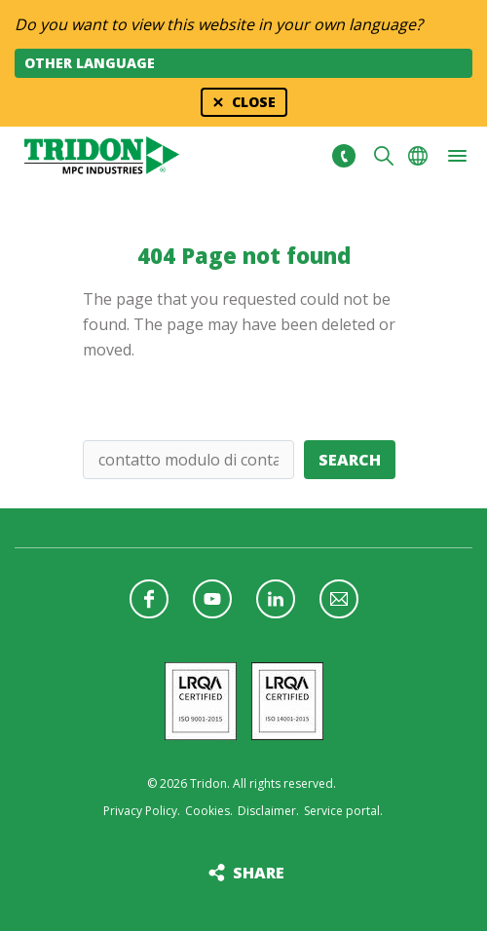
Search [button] (383, 155)
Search (349, 459)
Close (254, 102)
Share (258, 872)
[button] (456, 155)
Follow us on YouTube (212, 598)
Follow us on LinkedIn (275, 598)
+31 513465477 (343, 155)
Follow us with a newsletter (338, 598)
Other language (89, 63)
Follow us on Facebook (149, 598)
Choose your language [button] (417, 155)
